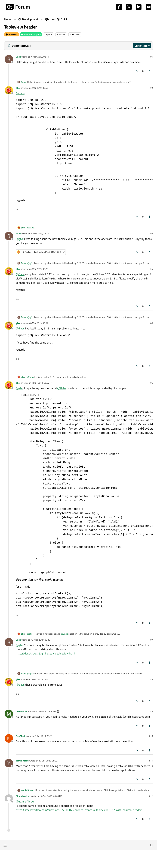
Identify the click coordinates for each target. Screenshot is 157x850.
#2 (151, 88)
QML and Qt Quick (31, 34)
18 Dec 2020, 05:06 (49, 796)
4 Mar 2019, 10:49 (39, 88)
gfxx (18, 88)
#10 (151, 736)
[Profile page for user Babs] (9, 59)
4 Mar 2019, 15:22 (39, 269)
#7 (151, 639)
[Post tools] (150, 71)
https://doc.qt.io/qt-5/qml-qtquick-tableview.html (45, 653)
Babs (18, 56)
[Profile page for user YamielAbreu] (9, 763)
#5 (151, 323)
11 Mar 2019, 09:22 (39, 383)
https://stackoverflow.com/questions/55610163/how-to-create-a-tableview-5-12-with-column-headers (79, 810)
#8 (151, 679)
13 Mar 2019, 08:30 (40, 639)
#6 (151, 383)
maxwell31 (21, 711)
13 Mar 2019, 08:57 (39, 679)
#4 (151, 269)
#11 (151, 760)
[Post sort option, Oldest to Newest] (19, 45)
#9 (151, 711)
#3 (151, 233)
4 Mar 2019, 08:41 (40, 56)
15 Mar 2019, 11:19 (46, 711)
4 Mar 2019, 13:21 (40, 233)
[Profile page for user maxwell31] (9, 714)
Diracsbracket (23, 796)
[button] (5, 845)
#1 (151, 56)
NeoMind (20, 736)
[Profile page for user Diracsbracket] (9, 798)
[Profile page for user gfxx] (9, 90)
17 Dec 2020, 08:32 (48, 760)
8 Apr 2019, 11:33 (43, 736)
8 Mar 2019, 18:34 (39, 323)
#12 (151, 796)
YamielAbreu (22, 760)
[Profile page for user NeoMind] (9, 738)
